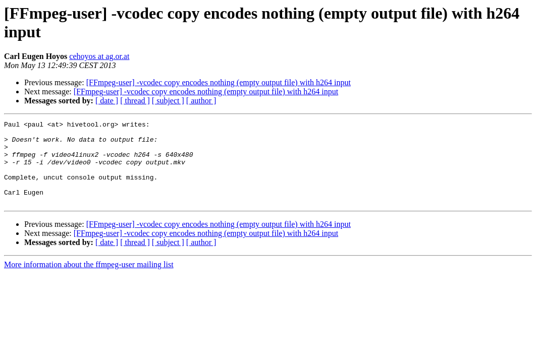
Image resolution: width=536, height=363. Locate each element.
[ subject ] (168, 100)
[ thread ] (135, 100)
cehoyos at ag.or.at (99, 56)
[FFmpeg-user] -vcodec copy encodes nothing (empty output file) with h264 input (218, 82)
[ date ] (106, 100)
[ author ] (201, 100)
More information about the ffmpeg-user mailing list (89, 281)
